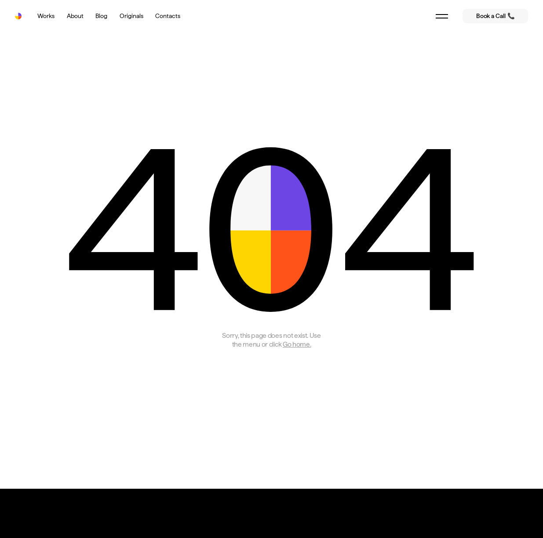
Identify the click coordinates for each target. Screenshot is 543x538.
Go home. (297, 344)
